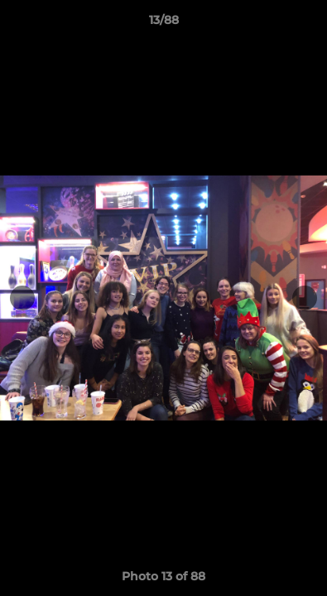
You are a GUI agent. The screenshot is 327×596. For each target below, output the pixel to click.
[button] (307, 24)
